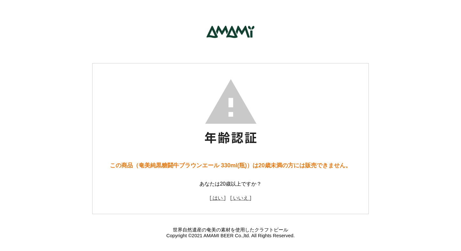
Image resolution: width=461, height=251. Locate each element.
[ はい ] (218, 198)
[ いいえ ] (240, 198)
